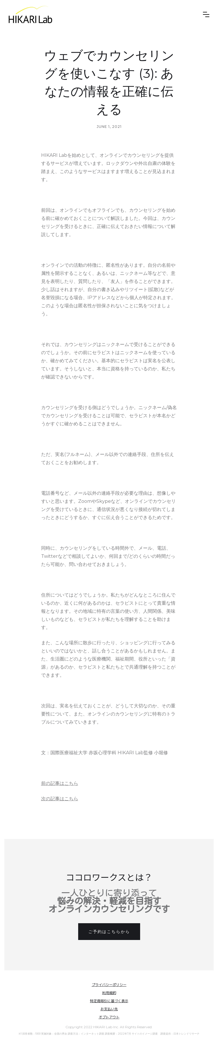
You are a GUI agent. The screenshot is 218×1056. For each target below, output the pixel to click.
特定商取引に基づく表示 (109, 1000)
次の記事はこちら (59, 798)
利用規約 (109, 992)
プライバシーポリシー (109, 984)
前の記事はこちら (59, 783)
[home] (30, 14)
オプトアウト (109, 1017)
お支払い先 (109, 1009)
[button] (206, 14)
